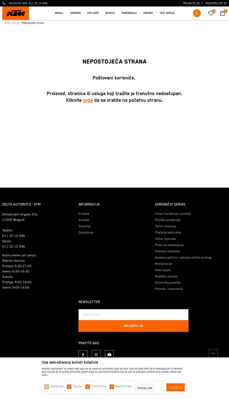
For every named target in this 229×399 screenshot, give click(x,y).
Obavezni (57, 386)
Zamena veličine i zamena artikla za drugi (183, 257)
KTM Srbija (11, 23)
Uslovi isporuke (165, 239)
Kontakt (83, 220)
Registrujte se (216, 3)
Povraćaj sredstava (167, 251)
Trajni (77, 386)
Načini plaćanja (165, 226)
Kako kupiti (163, 270)
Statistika (98, 386)
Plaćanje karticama (168, 232)
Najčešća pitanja (166, 276)
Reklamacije (163, 264)
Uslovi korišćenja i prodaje (173, 214)
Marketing (123, 386)
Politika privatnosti (168, 220)
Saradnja (84, 226)
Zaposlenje (85, 232)
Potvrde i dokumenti (169, 289)
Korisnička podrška (168, 282)
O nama (83, 214)
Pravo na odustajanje (169, 245)
